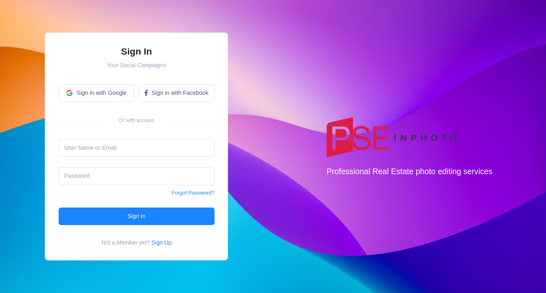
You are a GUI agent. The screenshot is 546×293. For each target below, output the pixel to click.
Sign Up (161, 242)
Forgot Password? (193, 193)
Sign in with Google (96, 93)
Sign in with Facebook (176, 93)
